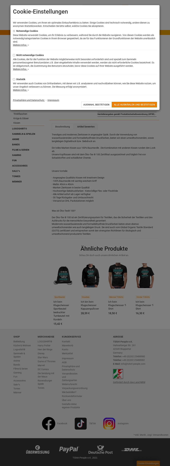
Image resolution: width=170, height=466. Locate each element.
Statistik (20, 79)
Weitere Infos (21, 45)
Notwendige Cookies (27, 31)
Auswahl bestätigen (96, 104)
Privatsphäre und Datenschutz (29, 100)
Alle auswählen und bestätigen (134, 104)
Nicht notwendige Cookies (30, 55)
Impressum (53, 100)
